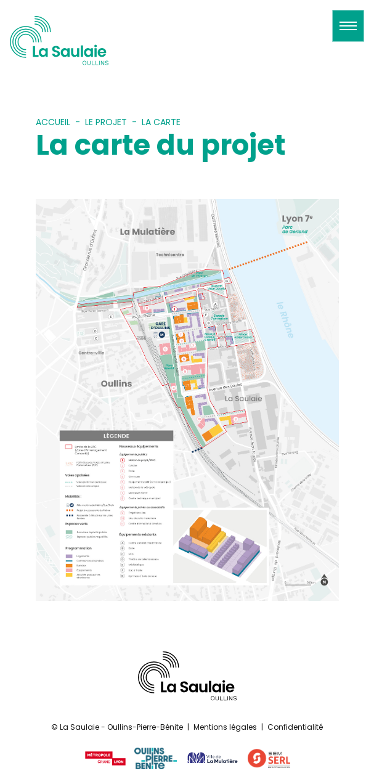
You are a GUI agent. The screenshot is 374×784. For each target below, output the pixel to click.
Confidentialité (295, 727)
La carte (161, 122)
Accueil (53, 122)
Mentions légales (225, 727)
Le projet (106, 122)
